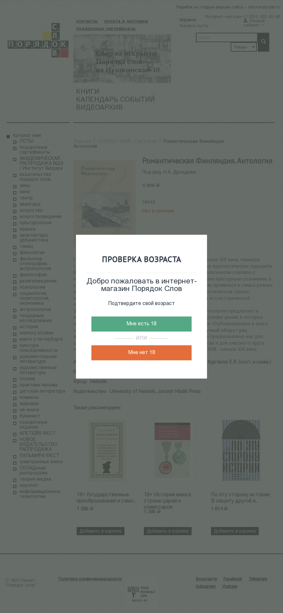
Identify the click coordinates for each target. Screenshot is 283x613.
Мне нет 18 (141, 352)
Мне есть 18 (141, 324)
